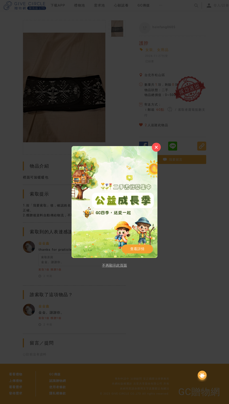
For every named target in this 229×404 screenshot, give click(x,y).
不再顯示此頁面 (114, 265)
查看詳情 (137, 249)
